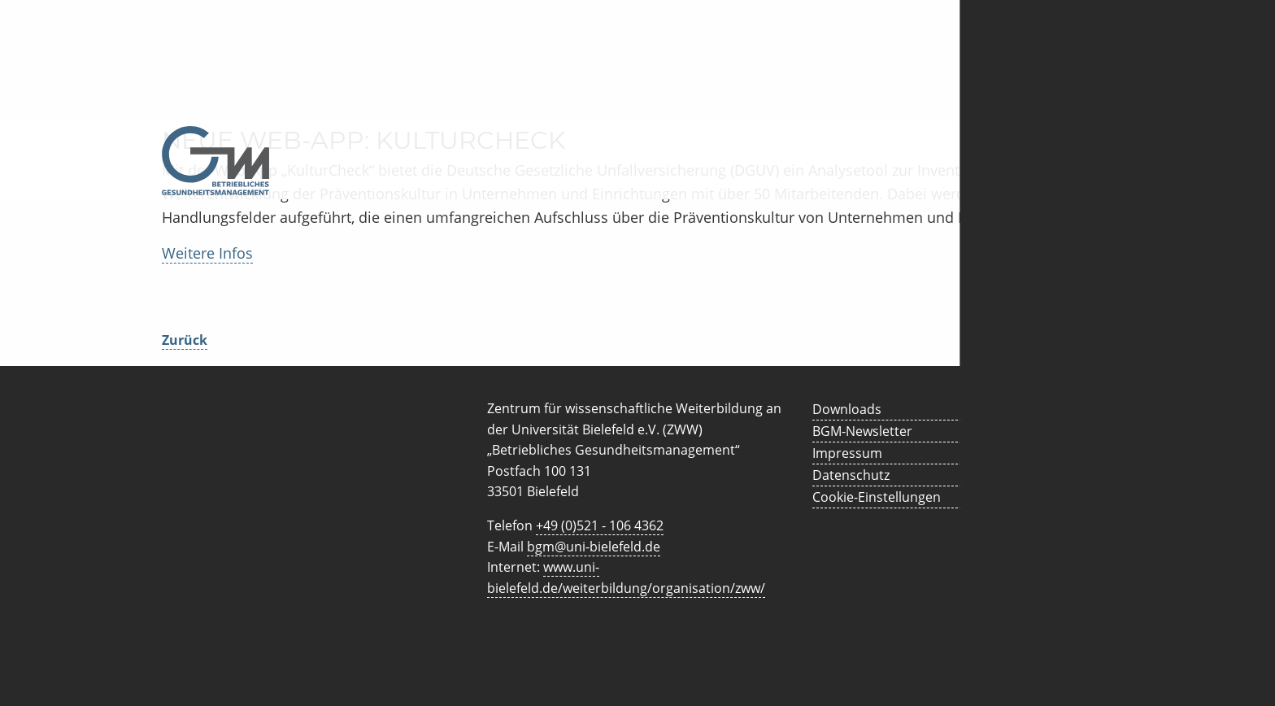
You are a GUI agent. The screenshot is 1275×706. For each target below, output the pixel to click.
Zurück (184, 340)
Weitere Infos (207, 253)
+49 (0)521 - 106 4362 (600, 525)
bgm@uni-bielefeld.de (593, 547)
